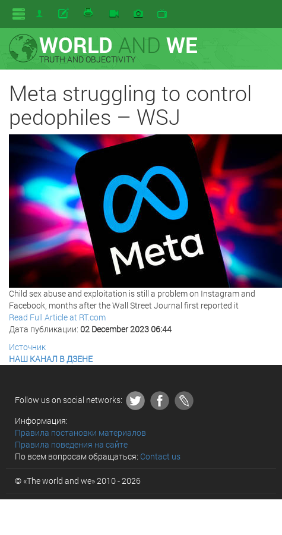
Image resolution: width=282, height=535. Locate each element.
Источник (27, 347)
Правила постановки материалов (80, 432)
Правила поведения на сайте (71, 444)
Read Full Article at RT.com (57, 317)
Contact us (160, 456)
